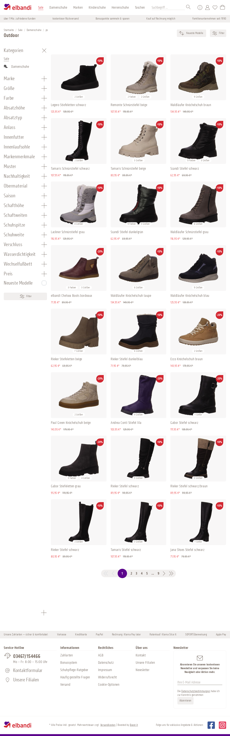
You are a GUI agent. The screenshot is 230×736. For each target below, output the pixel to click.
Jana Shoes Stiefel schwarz (187, 550)
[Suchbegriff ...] (168, 7)
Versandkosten (108, 725)
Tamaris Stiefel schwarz (126, 550)
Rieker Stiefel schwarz (125, 486)
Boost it (134, 725)
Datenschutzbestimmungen (195, 691)
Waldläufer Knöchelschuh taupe (131, 295)
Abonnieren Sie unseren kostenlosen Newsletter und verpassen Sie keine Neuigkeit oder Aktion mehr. (199, 664)
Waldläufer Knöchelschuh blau (189, 295)
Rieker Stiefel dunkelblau (127, 359)
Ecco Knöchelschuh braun (186, 359)
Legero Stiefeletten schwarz (68, 105)
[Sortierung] (194, 33)
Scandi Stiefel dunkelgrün (127, 232)
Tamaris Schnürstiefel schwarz (70, 168)
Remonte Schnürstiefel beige (129, 105)
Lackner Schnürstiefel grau (68, 232)
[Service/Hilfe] (200, 7)
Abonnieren (185, 700)
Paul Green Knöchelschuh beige (71, 422)
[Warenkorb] (222, 7)
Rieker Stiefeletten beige (66, 359)
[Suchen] (188, 7)
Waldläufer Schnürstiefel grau (189, 232)
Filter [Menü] (25, 296)
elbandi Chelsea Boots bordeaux (71, 295)
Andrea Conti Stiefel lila (126, 422)
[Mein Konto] (207, 7)
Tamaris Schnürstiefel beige (128, 168)
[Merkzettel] (215, 7)
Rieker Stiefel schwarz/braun (189, 486)
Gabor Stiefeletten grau (66, 486)
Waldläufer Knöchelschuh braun (190, 105)
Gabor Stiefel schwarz (184, 422)
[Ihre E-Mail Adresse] (199, 682)
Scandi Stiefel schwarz (184, 168)
